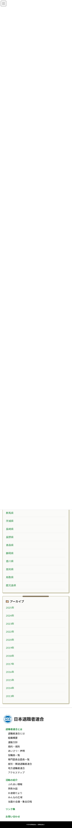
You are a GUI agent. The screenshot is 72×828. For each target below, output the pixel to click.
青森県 (10, 545)
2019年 (10, 647)
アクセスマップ (16, 772)
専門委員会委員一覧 (19, 759)
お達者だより (15, 793)
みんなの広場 (15, 797)
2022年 (10, 631)
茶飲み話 (13, 788)
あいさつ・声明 (16, 750)
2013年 (10, 696)
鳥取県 (10, 577)
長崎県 (10, 528)
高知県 (10, 569)
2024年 (10, 615)
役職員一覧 (14, 755)
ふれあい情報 (15, 784)
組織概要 (13, 738)
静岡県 (10, 553)
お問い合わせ (13, 816)
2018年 (10, 655)
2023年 (10, 623)
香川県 (10, 561)
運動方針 (13, 742)
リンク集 (10, 809)
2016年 (10, 671)
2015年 (10, 679)
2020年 (10, 639)
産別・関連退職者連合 (20, 763)
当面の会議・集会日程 (20, 801)
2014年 (10, 687)
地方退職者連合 (16, 768)
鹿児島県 (11, 585)
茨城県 (10, 520)
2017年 (10, 663)
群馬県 (10, 512)
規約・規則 (14, 746)
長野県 (10, 536)
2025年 (10, 607)
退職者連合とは (16, 733)
